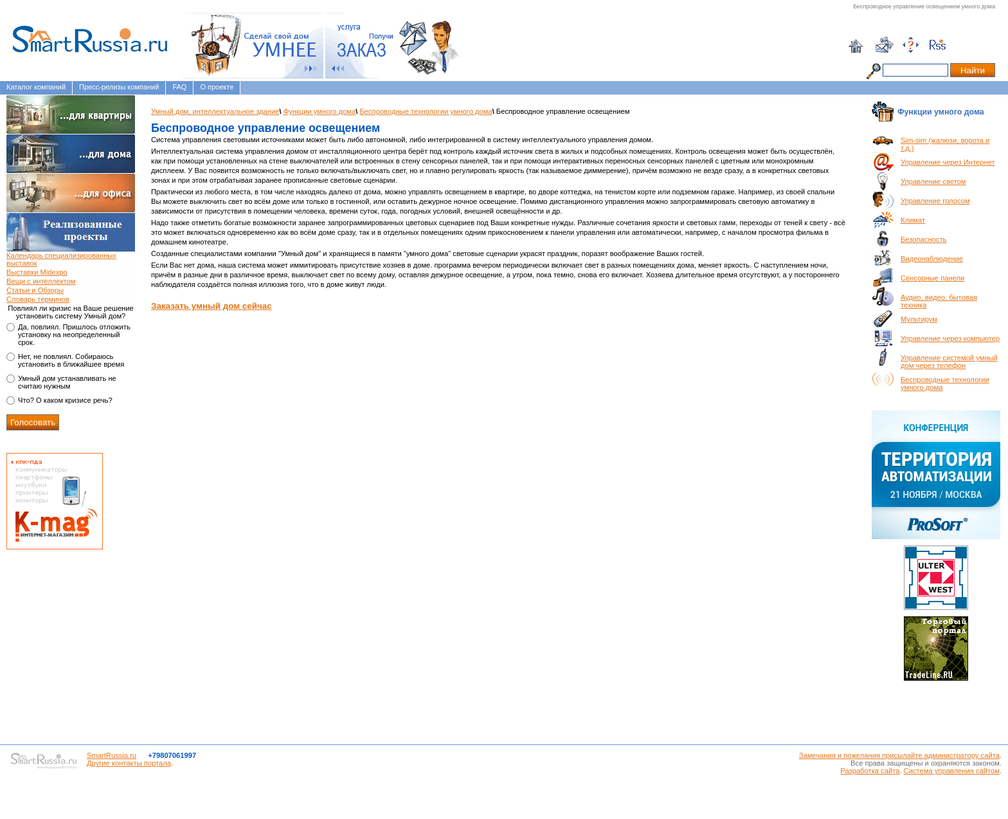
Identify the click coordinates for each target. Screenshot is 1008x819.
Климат (913, 220)
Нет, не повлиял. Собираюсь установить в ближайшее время (71, 360)
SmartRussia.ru (111, 755)
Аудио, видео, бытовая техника (939, 301)
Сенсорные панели (932, 278)
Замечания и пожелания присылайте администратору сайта (899, 755)
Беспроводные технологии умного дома (425, 111)
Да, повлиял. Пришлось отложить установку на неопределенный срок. (74, 334)
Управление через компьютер (950, 338)
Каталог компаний (36, 87)
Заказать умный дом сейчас (211, 306)
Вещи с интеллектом (40, 281)
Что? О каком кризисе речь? (65, 400)
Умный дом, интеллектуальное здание (215, 111)
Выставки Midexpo (37, 272)
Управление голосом (935, 201)
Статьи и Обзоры (35, 290)
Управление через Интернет (948, 162)
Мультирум (919, 319)
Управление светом (933, 181)
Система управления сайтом (952, 771)
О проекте (216, 87)
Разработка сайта (869, 771)
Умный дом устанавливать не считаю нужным (67, 382)
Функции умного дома (320, 111)
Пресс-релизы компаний (119, 87)
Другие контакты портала (129, 763)
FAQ (179, 87)
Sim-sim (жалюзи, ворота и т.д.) (945, 144)
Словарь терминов (37, 299)
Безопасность (923, 239)
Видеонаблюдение (932, 258)
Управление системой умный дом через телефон (949, 361)
